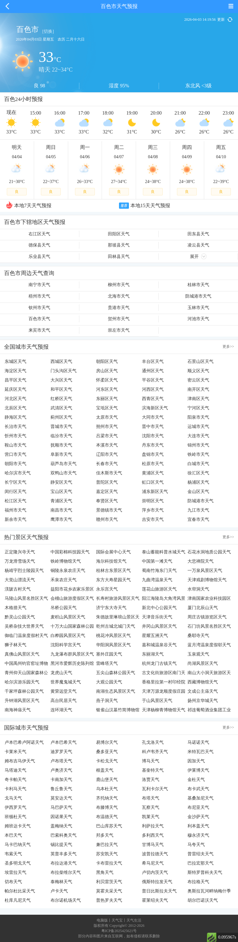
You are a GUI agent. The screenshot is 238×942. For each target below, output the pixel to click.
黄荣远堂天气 (64, 691)
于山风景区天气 (157, 700)
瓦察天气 (150, 807)
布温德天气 (107, 816)
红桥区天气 (61, 398)
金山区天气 (198, 491)
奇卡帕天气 (15, 779)
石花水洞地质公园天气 (209, 552)
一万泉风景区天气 (204, 570)
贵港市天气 (119, 307)
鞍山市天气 (15, 445)
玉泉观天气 (198, 654)
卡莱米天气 (15, 751)
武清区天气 (61, 408)
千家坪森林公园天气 (24, 691)
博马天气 (150, 761)
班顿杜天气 (15, 816)
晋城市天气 (61, 426)
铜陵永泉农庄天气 (68, 570)
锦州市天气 (198, 445)
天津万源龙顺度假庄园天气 (163, 692)
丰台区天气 (153, 361)
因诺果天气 (61, 816)
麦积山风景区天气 (68, 617)
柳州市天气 (119, 284)
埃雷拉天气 (15, 872)
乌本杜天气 (107, 789)
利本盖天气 (198, 826)
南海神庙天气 (18, 710)
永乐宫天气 (107, 589)
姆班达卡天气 (18, 826)
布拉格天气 (198, 881)
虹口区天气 (153, 482)
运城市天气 (198, 426)
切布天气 (13, 881)
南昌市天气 (61, 510)
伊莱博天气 (198, 770)
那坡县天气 (119, 245)
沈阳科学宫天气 (66, 645)
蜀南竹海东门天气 (159, 570)
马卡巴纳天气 (18, 844)
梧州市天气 (39, 296)
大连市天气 (198, 436)
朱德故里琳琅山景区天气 (117, 618)
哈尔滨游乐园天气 (22, 682)
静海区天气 (15, 417)
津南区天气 (198, 398)
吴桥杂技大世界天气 (24, 626)
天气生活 (133, 920)
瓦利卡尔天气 (155, 789)
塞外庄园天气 (109, 654)
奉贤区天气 (107, 501)
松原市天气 (153, 463)
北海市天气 (119, 296)
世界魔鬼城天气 (66, 682)
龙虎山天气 (61, 672)
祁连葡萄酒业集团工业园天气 (209, 711)
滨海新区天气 (155, 408)
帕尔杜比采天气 (20, 891)
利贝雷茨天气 (109, 881)
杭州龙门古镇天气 (159, 663)
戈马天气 (13, 798)
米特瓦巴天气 (200, 751)
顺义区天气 (198, 371)
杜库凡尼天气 (18, 900)
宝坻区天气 (107, 408)
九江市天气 (198, 510)
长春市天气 (107, 463)
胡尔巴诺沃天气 (202, 900)
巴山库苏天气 (109, 826)
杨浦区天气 (198, 482)
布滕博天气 (107, 807)
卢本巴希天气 (64, 742)
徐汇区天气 (198, 473)
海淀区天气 (15, 371)
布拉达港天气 (64, 863)
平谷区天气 (153, 380)
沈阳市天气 (153, 436)
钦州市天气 (39, 307)
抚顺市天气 (61, 445)
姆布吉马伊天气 (20, 761)
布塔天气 (150, 798)
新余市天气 (15, 519)
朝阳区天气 (107, 361)
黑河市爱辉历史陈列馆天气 (72, 664)
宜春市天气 (198, 519)
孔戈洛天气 (153, 742)
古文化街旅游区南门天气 (163, 674)
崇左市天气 (119, 330)
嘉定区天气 (107, 491)
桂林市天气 (198, 284)
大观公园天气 (109, 682)
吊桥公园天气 (64, 607)
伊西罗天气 (15, 807)
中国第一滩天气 (157, 561)
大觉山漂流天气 (20, 580)
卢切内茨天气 (155, 872)
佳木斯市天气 (109, 473)
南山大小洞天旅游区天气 (209, 674)
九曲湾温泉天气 (157, 580)
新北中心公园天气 (159, 607)
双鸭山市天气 (64, 473)
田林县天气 (119, 256)
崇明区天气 (153, 501)
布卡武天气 (198, 789)
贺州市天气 (119, 318)
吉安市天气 (153, 519)
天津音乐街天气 (157, 617)
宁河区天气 (198, 408)
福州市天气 (15, 510)
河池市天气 (198, 318)
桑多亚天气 (107, 751)
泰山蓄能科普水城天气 (163, 552)
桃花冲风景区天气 (113, 635)
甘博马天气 (153, 844)
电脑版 (102, 920)
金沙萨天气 (198, 816)
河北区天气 (15, 398)
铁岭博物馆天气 (66, 561)
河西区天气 (153, 389)
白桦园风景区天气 (68, 635)
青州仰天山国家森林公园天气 (26, 674)
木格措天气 (15, 607)
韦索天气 (13, 854)
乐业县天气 (39, 256)
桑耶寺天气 (198, 635)
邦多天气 (104, 835)
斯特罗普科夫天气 (204, 872)
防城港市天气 (198, 296)
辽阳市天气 (107, 454)
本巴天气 (13, 835)
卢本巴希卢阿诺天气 (24, 742)
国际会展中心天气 (113, 552)
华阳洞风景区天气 (113, 645)
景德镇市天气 (109, 510)
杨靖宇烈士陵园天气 (24, 570)
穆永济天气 (198, 835)
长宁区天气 (15, 482)
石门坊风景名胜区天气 (209, 626)
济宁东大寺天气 (111, 607)
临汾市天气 (61, 436)
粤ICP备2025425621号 (119, 931)
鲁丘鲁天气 (61, 789)
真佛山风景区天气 (22, 654)
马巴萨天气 (61, 807)
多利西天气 (153, 835)
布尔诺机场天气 (66, 900)
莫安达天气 (61, 798)
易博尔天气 (107, 742)
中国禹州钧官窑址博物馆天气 (26, 664)
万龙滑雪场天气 (20, 561)
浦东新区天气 (155, 491)
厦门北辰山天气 (202, 607)
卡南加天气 (61, 779)
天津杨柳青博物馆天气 (163, 710)
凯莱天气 (150, 816)
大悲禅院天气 (200, 561)
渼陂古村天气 (18, 589)
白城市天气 (198, 463)
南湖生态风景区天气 (115, 691)
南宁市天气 (39, 284)
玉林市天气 (198, 307)
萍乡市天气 (153, 510)
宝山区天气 (61, 491)
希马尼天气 (153, 863)
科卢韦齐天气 (155, 751)
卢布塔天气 (61, 761)
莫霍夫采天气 (109, 891)
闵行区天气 (15, 491)
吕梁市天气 (107, 436)
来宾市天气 (39, 330)
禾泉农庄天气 (64, 580)
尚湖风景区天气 (202, 663)
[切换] (48, 31)
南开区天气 (198, 389)
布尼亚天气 (198, 807)
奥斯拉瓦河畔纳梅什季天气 (209, 892)
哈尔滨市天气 (18, 473)
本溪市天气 (107, 445)
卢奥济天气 (61, 770)
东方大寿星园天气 (113, 580)
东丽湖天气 (153, 654)
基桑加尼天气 (200, 798)
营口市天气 (15, 454)
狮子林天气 (15, 645)
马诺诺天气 (198, 742)
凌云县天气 (198, 245)
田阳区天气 (119, 234)
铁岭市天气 (198, 454)
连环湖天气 (61, 710)
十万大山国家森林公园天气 (72, 627)
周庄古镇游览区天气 (207, 617)
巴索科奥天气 (64, 835)
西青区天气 (153, 398)
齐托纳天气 (107, 798)
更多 (228, 346)
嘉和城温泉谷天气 (159, 645)
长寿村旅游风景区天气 (117, 598)
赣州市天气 (107, 519)
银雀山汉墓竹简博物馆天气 (117, 711)
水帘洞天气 (198, 589)
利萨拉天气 (153, 826)
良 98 (39, 85)
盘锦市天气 (153, 454)
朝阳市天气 (15, 463)
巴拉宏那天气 (200, 863)
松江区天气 (15, 501)
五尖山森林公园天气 (115, 672)
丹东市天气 (153, 445)
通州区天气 (153, 371)
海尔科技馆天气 (111, 561)
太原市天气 (107, 417)
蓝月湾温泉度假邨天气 (209, 645)
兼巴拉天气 (107, 844)
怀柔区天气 (107, 380)
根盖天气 (104, 770)
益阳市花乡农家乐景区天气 (72, 590)
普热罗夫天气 (109, 900)
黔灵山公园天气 (20, 617)
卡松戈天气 (107, 761)
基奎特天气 (153, 770)
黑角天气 (104, 872)
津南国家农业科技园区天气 (209, 599)
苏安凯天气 (107, 854)
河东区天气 (107, 389)
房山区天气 (107, 371)
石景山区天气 (200, 361)
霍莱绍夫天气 (155, 900)
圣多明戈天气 (18, 863)
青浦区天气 (61, 501)
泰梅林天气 (61, 881)
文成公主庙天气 (202, 691)
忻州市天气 (15, 436)
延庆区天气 (15, 389)
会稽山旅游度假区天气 (72, 598)
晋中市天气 (153, 426)
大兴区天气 (61, 380)
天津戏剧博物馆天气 (207, 580)
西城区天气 (61, 361)
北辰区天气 (15, 408)
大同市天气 (153, 417)
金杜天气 (196, 779)
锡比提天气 (61, 844)
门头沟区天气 (64, 371)
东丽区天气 (107, 398)
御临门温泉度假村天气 (26, 635)
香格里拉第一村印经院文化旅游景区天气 (163, 683)
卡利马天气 (15, 789)
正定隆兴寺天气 (20, 552)
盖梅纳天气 (61, 826)
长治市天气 (15, 426)
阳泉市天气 (198, 417)
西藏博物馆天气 (202, 682)
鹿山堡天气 (107, 779)
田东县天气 (198, 234)
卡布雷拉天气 (109, 863)
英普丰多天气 (64, 854)
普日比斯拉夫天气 (159, 891)
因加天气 (196, 761)
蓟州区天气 (61, 417)
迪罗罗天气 (61, 751)
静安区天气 (61, 482)
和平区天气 (61, 389)
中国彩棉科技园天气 (70, 552)
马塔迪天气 (15, 770)
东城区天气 (15, 361)
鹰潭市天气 (61, 519)
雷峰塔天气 (107, 663)
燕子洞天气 (107, 700)
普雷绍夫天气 (200, 854)
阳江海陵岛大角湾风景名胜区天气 (163, 599)
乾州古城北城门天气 (115, 626)
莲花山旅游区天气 (159, 589)
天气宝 (117, 920)
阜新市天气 (61, 454)
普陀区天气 (107, 482)
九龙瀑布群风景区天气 (72, 654)
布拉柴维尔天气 (66, 872)
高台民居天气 (64, 700)
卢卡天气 (59, 891)
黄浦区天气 (153, 473)
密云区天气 (198, 380)
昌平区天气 (15, 380)
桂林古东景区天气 (113, 570)
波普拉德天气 (155, 854)
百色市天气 (39, 318)
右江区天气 (39, 234)
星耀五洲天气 (155, 635)
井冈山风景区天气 (159, 626)
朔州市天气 (107, 426)
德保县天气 (39, 245)
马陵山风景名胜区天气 (26, 598)
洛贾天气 (150, 779)
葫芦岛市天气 (64, 463)
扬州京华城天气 (202, 700)
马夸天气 (196, 844)
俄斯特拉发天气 (157, 881)
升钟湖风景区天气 (22, 700)
